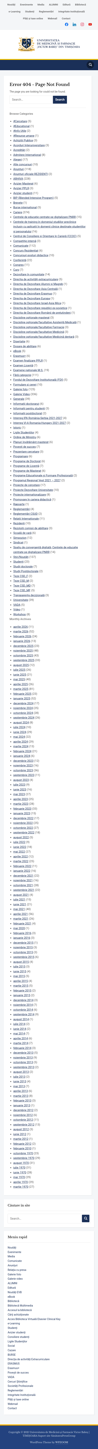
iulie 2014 (19, 1024)
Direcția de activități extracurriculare (35, 279)
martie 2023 (20, 804)
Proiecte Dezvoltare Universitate (33, 490)
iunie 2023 (19, 789)
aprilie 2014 (20, 1038)
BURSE (12, 1354)
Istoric (17, 427)
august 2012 (21, 1129)
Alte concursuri (22, 164)
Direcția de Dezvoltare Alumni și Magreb (38, 284)
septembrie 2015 (23, 957)
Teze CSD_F (20, 576)
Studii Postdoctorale (26, 571)
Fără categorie (22, 375)
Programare (20, 456)
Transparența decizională (29, 595)
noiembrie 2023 (23, 765)
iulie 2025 (19, 669)
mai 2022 (19, 851)
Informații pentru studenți (29, 408)
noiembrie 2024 (23, 708)
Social (11, 1345)
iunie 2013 (19, 1081)
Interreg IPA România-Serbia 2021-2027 (37, 418)
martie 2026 (20, 631)
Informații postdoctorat (27, 413)
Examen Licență (23, 365)
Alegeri (17, 159)
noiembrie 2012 (23, 1115)
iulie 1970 (19, 1167)
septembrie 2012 (23, 1124)
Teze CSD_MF (21, 590)
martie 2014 (20, 1043)
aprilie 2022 (20, 856)
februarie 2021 (22, 923)
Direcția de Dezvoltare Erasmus (32, 293)
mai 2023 (19, 794)
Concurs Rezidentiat (25, 250)
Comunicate (15, 1260)
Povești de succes (18, 1372)
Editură (66, 4)
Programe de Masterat (27, 470)
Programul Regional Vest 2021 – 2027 (37, 480)
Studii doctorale (23, 566)
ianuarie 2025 (21, 698)
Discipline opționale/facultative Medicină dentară (43, 336)
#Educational (21, 126)
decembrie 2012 (23, 1110)
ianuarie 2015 (21, 995)
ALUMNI (53, 4)
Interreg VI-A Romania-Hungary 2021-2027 (39, 423)
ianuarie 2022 (21, 871)
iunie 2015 (19, 971)
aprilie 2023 (20, 799)
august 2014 (21, 1019)
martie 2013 (20, 1096)
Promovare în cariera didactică (32, 499)
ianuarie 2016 (21, 938)
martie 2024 (20, 746)
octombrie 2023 (23, 770)
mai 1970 (19, 1177)
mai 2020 (19, 928)
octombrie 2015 (23, 952)
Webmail (52, 18)
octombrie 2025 (23, 655)
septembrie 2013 (23, 1067)
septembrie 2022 (23, 832)
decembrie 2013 (23, 1052)
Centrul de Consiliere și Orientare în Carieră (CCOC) (44, 236)
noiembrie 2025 (23, 650)
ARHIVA (18, 178)
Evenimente (26, 4)
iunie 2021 (19, 904)
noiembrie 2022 (23, 823)
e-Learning (14, 11)
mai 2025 (19, 679)
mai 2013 (19, 1086)
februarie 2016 (22, 933)
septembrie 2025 (23, 660)
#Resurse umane (23, 135)
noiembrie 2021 (23, 880)
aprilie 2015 (20, 981)
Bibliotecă (80, 4)
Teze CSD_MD (22, 585)
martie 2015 (20, 985)
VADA (11, 1377)
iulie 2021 (19, 899)
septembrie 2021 (23, 890)
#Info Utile (19, 131)
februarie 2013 (22, 1100)
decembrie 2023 (23, 761)
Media (41, 4)
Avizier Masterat (23, 183)
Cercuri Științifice (17, 1381)
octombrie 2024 (23, 713)
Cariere (17, 212)
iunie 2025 (19, 674)
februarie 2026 (22, 636)
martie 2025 (20, 689)
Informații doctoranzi (26, 403)
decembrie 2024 (23, 703)
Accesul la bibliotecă (20, 1310)
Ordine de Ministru (24, 437)
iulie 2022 (19, 842)
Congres (18, 265)
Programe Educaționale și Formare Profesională (43, 475)
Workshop (19, 614)
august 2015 (21, 962)
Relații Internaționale (26, 518)
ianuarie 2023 (21, 813)
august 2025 (21, 665)
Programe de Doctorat (27, 461)
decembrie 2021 (23, 875)
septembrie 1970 (23, 1158)
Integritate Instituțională (71, 11)
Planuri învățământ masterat (31, 442)
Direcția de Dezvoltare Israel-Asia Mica (37, 303)
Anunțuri (13, 1265)
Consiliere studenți (18, 1336)
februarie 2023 (22, 808)
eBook (11, 1296)
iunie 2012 (19, 1134)
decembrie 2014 (23, 1000)
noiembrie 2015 (23, 947)
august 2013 (21, 1072)
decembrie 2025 (23, 646)
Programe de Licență (26, 466)
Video (16, 609)
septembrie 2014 (23, 1014)
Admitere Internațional (27, 155)
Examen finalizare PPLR (28, 360)
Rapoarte (19, 504)
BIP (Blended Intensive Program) (33, 198)
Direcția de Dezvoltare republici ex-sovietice (40, 308)
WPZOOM (61, 1442)
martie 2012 (20, 1139)
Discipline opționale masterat (31, 317)
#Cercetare (20, 121)
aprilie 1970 (20, 1182)
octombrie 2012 (23, 1119)
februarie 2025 (22, 693)
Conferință (19, 260)
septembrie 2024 (23, 717)
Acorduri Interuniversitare (29, 145)
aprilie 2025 (20, 684)
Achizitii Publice (23, 140)
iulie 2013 (19, 1076)
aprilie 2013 (20, 1091)
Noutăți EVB (15, 1292)
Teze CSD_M (21, 580)
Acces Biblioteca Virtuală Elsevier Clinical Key (34, 1319)
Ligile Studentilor (23, 432)
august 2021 (21, 895)
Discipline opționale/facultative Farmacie (38, 327)
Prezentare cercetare (26, 451)
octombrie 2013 (23, 1062)
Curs (16, 269)
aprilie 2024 (20, 741)
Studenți (29, 11)
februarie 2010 (22, 1148)
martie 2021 (20, 918)
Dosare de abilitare (25, 346)
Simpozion (20, 538)
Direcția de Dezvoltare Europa (31, 298)
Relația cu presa (17, 1269)
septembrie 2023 (23, 775)
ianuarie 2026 (21, 641)
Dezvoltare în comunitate (28, 274)
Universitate (20, 600)
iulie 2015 (19, 966)
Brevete (18, 202)
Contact (66, 18)
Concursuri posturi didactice (30, 255)
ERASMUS (14, 1363)
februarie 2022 (22, 866)
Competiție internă (24, 241)
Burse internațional (25, 207)
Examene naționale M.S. (28, 370)
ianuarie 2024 (21, 756)
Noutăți (11, 4)
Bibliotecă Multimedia (20, 1305)
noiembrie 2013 (23, 1057)
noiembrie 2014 (23, 1005)
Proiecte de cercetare (26, 485)
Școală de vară (22, 533)
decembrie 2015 (23, 942)
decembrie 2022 (23, 818)
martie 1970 (20, 1186)
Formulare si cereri (24, 384)
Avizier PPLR (21, 188)
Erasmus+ (13, 1368)
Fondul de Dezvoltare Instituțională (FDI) (38, 379)
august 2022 (21, 837)
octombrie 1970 (23, 1153)
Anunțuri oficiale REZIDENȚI (30, 174)
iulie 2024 (19, 727)
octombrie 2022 (23, 828)
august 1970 (21, 1163)
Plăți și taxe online (33, 18)
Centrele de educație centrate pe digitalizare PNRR (44, 217)
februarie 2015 (22, 990)
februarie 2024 (22, 751)
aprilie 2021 (20, 914)
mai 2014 (19, 1033)
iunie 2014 (19, 1029)
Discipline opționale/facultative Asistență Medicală (44, 322)
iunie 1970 (19, 1172)
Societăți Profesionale (20, 1385)
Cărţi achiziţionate (18, 1314)
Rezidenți (19, 523)
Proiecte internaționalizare (29, 494)
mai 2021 (19, 909)
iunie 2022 (19, 847)
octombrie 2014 (23, 1009)
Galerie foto (14, 1274)
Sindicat (18, 542)
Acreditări (19, 150)
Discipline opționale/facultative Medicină (38, 332)
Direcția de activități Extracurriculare (29, 1359)
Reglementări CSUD (25, 513)
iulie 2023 (19, 784)
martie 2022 (20, 861)
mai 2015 (19, 976)
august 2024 (21, 722)
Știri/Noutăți (21, 557)
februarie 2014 (22, 1048)
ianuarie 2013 (21, 1105)
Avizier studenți (17, 1332)
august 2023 (21, 780)
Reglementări (46, 11)
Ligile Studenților (17, 1341)
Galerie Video (21, 394)
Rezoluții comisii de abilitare (30, 528)
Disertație (19, 341)
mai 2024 (19, 736)
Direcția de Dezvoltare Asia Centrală (35, 289)
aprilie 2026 (20, 626)
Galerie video (15, 1278)
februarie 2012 (22, 1143)
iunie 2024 (19, 732)
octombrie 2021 (23, 885)
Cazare (12, 1350)
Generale (18, 399)
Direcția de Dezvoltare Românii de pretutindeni (42, 312)
